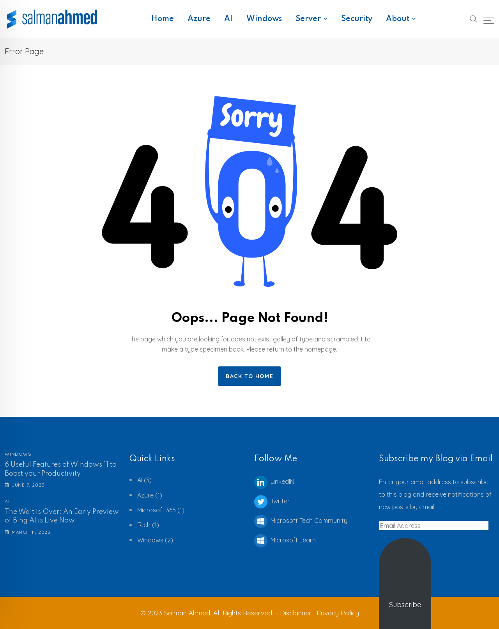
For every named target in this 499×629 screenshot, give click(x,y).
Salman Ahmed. (187, 613)
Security (356, 19)
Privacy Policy (338, 613)
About (397, 19)
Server (308, 19)
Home (162, 19)
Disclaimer (296, 613)
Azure (199, 19)
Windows (264, 19)
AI (228, 19)
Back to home (249, 376)
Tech (143, 525)
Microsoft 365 (156, 510)
